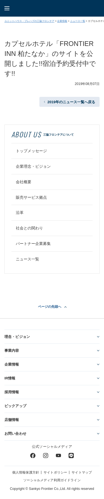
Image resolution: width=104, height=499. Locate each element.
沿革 (20, 212)
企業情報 (62, 21)
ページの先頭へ (49, 307)
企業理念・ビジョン (33, 166)
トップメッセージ (31, 151)
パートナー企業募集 (33, 243)
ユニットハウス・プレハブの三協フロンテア (29, 21)
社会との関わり (29, 228)
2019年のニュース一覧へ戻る (71, 102)
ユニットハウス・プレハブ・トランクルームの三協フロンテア (57, 8)
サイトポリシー (55, 472)
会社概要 (23, 182)
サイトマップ (82, 472)
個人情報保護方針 (25, 472)
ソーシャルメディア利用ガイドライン (51, 480)
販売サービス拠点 (31, 197)
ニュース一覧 (77, 21)
